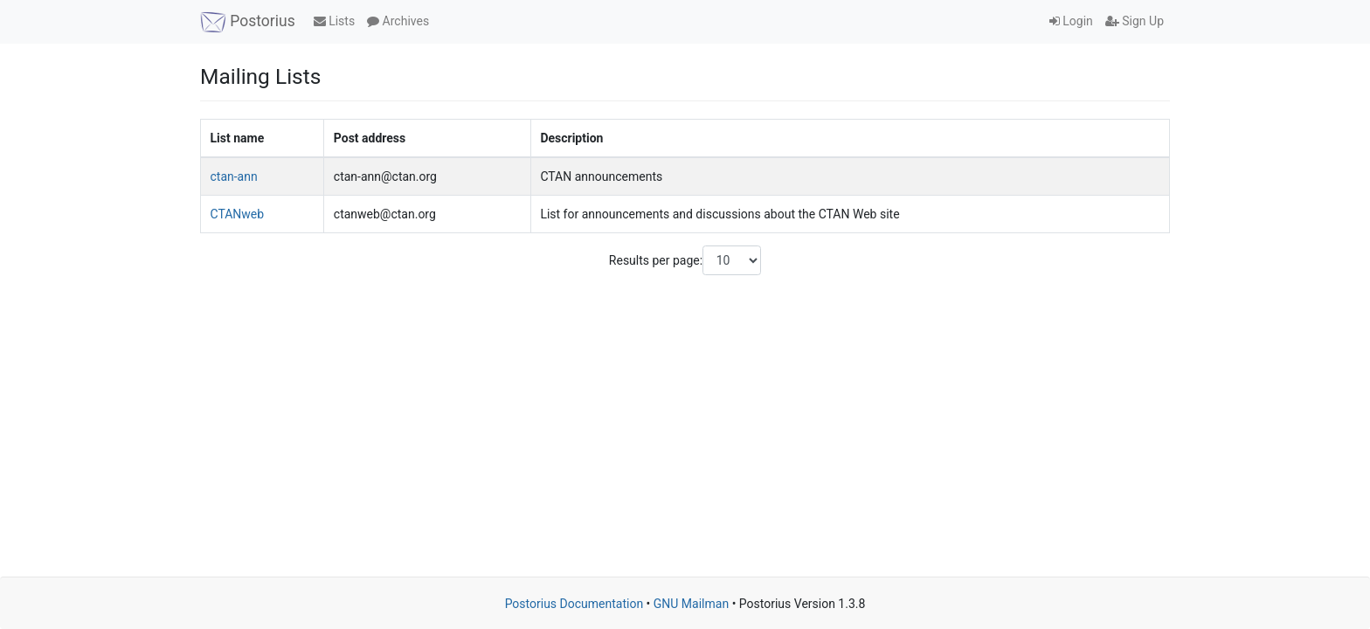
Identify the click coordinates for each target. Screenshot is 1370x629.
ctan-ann (234, 176)
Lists (334, 21)
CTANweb (238, 214)
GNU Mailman (691, 604)
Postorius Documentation (574, 604)
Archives (398, 21)
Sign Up (1134, 21)
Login (1071, 21)
